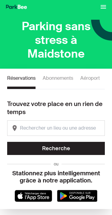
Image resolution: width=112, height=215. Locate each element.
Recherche (56, 148)
